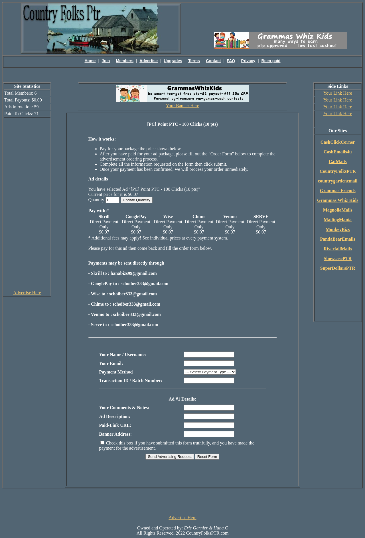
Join (106, 60)
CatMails (338, 161)
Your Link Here (337, 93)
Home (90, 60)
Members (124, 60)
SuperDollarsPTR (337, 268)
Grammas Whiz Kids (337, 200)
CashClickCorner (338, 142)
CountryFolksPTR (338, 171)
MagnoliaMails (337, 210)
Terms (194, 60)
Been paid (271, 60)
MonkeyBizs (338, 229)
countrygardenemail (338, 180)
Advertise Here (27, 292)
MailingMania (338, 219)
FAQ (231, 60)
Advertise (148, 60)
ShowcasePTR (338, 258)
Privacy (248, 60)
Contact (213, 60)
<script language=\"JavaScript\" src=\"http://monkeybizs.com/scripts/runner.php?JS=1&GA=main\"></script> (280, 16)
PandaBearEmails (337, 239)
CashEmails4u (338, 151)
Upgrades (173, 60)
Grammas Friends (338, 190)
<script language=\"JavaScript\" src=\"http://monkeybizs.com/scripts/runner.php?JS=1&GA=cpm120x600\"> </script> (27, 203)
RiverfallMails (338, 248)
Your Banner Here (182, 105)
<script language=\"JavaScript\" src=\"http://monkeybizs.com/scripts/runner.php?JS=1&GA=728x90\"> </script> (182, 501)
